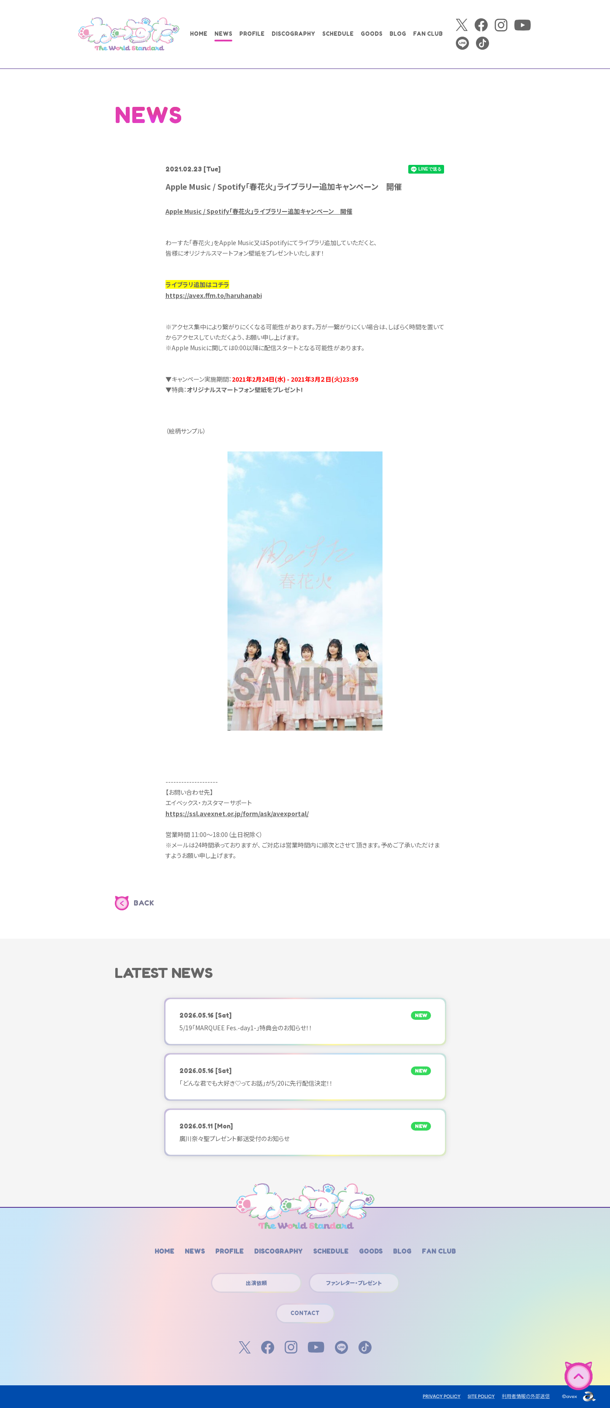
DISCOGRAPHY (293, 34)
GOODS (372, 34)
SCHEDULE (338, 34)
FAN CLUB (428, 34)
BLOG (397, 34)
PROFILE (252, 34)
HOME (198, 34)
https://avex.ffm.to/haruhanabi (213, 295)
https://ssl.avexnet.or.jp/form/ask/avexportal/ (237, 813)
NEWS (223, 34)
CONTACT (305, 1313)
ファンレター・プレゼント (354, 1282)
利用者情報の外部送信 (526, 1395)
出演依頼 (256, 1282)
